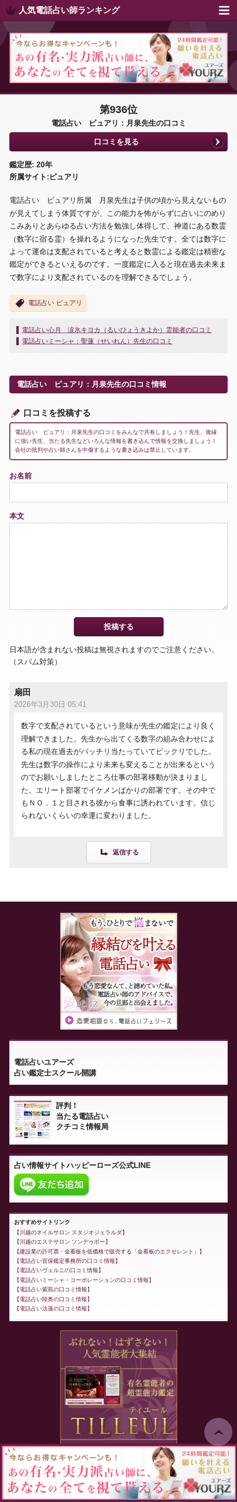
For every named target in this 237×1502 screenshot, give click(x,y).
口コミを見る (116, 142)
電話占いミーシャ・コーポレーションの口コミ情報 (84, 1280)
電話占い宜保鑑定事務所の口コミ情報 (67, 1261)
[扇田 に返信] (119, 852)
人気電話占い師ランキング (69, 10)
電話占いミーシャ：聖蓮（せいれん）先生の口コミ (97, 341)
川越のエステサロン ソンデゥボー (62, 1242)
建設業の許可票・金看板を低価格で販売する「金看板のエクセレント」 (109, 1251)
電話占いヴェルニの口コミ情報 (59, 1270)
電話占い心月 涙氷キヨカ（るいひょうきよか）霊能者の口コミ (117, 330)
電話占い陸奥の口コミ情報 (53, 1299)
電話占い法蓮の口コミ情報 (53, 1308)
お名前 (20, 476)
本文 (16, 516)
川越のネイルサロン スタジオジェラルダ (71, 1232)
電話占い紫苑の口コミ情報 (53, 1289)
